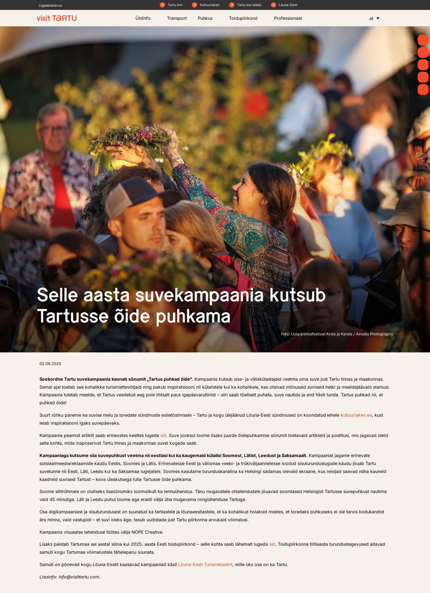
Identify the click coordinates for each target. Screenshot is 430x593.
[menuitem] (374, 18)
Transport (177, 18)
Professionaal (290, 18)
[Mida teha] (423, 64)
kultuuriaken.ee (356, 415)
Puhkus (208, 18)
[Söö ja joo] (423, 77)
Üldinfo (145, 18)
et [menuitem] (371, 18)
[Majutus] (423, 89)
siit (163, 435)
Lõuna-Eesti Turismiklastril (205, 564)
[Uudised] (423, 52)
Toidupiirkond (246, 18)
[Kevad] (423, 40)
